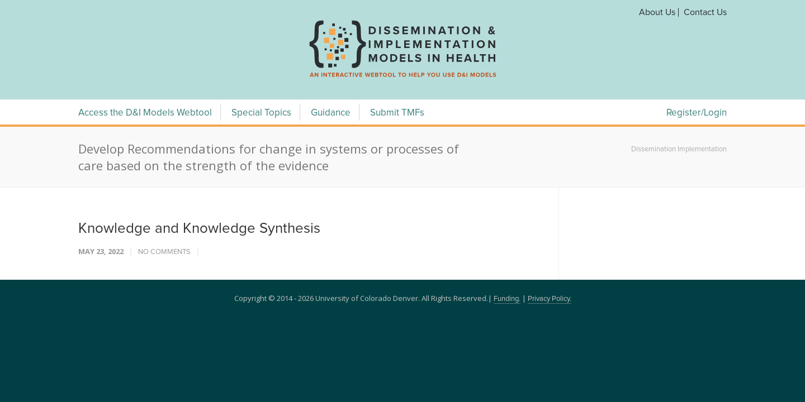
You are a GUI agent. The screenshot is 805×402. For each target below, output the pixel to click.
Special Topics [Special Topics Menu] (261, 113)
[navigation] (402, 77)
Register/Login (696, 113)
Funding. (507, 299)
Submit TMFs (397, 113)
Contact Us (705, 12)
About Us (657, 12)
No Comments (164, 252)
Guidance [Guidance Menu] (331, 113)
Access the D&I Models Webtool (145, 113)
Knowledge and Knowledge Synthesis (199, 228)
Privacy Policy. (549, 299)
